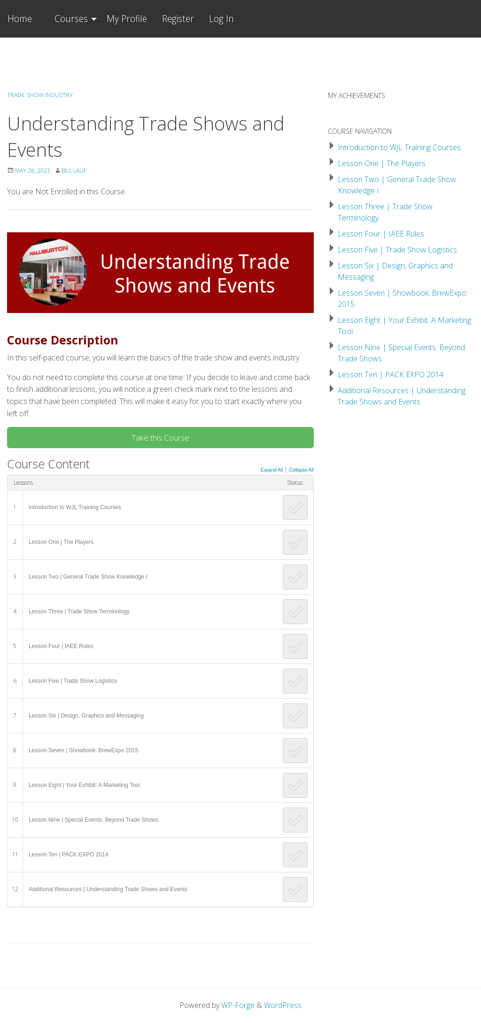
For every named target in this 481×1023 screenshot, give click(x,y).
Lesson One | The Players (61, 542)
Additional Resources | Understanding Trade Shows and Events (108, 889)
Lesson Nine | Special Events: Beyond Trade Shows (94, 820)
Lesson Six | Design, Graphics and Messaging (86, 715)
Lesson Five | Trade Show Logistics (73, 681)
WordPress (283, 1005)
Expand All (272, 470)
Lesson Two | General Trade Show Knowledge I (88, 576)
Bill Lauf (74, 171)
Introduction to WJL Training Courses (75, 507)
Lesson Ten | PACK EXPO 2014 (68, 854)
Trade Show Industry (40, 95)
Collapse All (301, 470)
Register (178, 18)
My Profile (127, 18)
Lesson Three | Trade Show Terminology (79, 611)
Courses (71, 18)
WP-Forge (238, 1005)
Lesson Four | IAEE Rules (61, 646)
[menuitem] (73, 19)
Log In (221, 18)
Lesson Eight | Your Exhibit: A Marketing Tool (84, 785)
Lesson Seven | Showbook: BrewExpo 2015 (83, 750)
